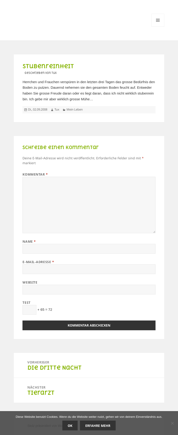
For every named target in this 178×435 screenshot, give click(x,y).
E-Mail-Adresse (38, 262)
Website (29, 282)
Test (26, 302)
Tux (56, 109)
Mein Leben (75, 109)
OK (70, 425)
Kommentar (35, 174)
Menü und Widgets (158, 26)
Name (29, 241)
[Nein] (172, 423)
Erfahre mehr (97, 425)
